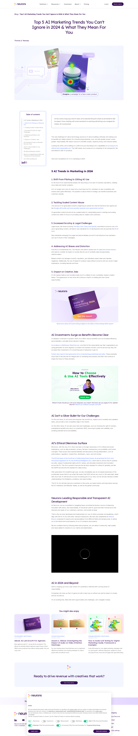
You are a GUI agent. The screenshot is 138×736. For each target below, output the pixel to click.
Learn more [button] (34, 731)
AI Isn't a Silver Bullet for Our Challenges (32, 147)
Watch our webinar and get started (87, 404)
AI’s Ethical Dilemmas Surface (32, 151)
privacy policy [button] (73, 709)
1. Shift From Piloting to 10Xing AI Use (34, 123)
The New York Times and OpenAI (84, 226)
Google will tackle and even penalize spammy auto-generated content (78, 208)
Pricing (86, 4)
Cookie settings (115, 730)
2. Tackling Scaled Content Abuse (33, 127)
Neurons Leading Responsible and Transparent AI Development (34, 155)
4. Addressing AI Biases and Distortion (32, 135)
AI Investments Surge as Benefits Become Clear (33, 143)
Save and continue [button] (101, 731)
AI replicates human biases (106, 249)
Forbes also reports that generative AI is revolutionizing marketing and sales (78, 354)
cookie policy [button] (98, 711)
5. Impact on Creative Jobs (31, 139)
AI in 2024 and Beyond (30, 159)
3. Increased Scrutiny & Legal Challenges (32, 131)
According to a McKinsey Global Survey (65, 345)
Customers (68, 4)
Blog (16, 14)
